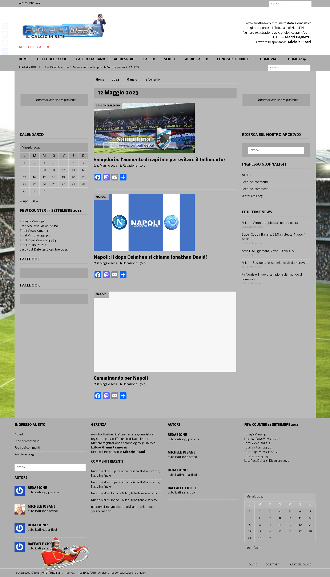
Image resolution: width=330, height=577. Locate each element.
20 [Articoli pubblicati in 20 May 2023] (73, 177)
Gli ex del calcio (52, 59)
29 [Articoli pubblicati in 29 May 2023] (25, 191)
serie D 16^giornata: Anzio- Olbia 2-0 (268, 251)
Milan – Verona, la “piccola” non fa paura (270, 223)
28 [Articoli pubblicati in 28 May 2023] (83, 184)
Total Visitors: (30, 235)
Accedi (246, 175)
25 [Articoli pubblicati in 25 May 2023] (54, 184)
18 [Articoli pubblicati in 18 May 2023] (53, 177)
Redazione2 (38, 525)
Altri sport (124, 59)
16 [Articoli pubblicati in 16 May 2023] (34, 177)
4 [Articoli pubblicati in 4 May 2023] (54, 163)
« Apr (24, 201)
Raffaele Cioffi (182, 488)
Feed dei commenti (255, 189)
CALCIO (149, 59)
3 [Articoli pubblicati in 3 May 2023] (44, 163)
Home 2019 (297, 59)
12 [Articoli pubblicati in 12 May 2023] (63, 170)
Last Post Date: (31, 249)
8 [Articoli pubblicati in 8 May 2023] (24, 170)
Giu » (34, 201)
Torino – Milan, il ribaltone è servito (134, 493)
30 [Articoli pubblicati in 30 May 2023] (34, 191)
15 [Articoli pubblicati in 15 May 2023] (24, 177)
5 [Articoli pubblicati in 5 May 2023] (63, 163)
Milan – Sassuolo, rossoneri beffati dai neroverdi (275, 263)
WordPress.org (252, 196)
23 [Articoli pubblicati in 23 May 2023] (34, 184)
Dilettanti (273, 565)
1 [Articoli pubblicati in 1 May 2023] (24, 163)
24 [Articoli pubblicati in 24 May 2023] (44, 184)
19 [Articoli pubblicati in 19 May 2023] (63, 177)
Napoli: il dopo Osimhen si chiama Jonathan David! (150, 257)
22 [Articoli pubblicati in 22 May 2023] (24, 184)
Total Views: (28, 231)
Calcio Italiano (90, 59)
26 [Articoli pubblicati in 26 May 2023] (63, 184)
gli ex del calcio (300, 565)
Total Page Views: (32, 240)
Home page (269, 59)
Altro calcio (196, 59)
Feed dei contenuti (255, 182)
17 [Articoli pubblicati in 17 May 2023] (44, 177)
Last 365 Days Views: (35, 226)
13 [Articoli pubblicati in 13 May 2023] (73, 170)
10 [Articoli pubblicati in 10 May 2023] (44, 170)
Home (23, 59)
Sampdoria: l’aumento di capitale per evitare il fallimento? (160, 160)
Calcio (253, 565)
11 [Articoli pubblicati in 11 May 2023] (54, 170)
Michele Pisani (41, 506)
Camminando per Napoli (121, 378)
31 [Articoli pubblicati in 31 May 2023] (44, 191)
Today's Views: (30, 221)
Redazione (130, 165)
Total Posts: (28, 245)
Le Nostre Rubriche (234, 59)
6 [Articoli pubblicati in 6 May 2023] (74, 163)
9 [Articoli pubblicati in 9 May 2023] (35, 170)
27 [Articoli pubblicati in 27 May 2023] (73, 184)
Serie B (170, 59)
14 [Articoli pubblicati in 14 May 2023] (83, 170)
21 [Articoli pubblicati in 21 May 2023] (83, 177)
